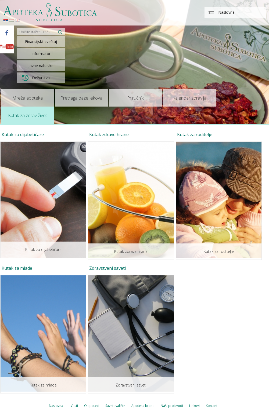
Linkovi (194, 405)
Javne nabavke (40, 65)
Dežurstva (36, 77)
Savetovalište (115, 405)
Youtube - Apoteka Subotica (7, 46)
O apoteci (91, 405)
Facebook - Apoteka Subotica (7, 32)
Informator (41, 53)
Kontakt (211, 405)
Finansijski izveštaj (41, 41)
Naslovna (56, 405)
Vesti (74, 405)
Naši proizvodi (172, 405)
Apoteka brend (143, 405)
